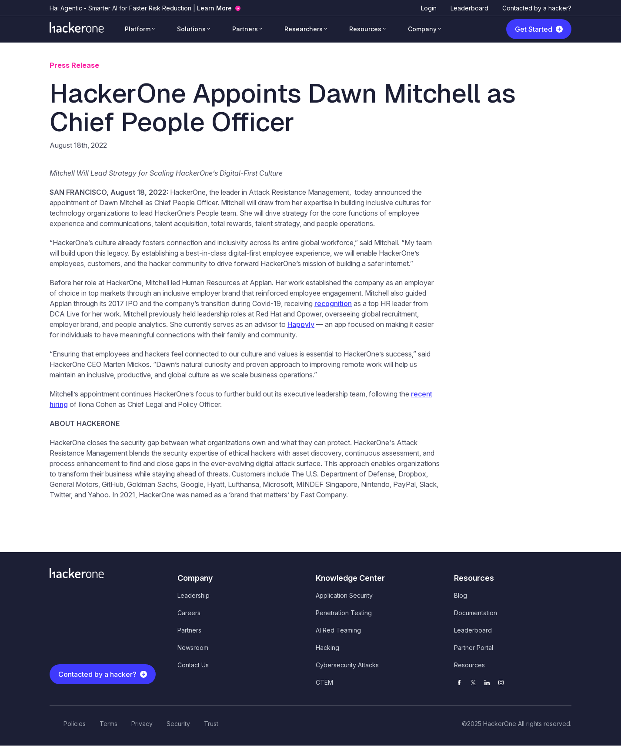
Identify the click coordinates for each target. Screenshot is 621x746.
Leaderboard (469, 8)
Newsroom (192, 647)
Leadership (193, 595)
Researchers (303, 29)
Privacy (142, 723)
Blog (460, 595)
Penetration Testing (344, 612)
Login (429, 8)
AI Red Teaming (338, 630)
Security (178, 723)
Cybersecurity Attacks (347, 665)
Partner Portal (473, 647)
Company (422, 29)
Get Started (533, 29)
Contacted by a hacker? (536, 8)
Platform (137, 29)
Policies (74, 723)
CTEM (324, 682)
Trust (211, 723)
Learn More (214, 8)
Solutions (191, 29)
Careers (188, 612)
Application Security (344, 595)
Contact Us (193, 665)
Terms (108, 723)
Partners (245, 29)
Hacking (327, 647)
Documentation (475, 612)
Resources (365, 29)
